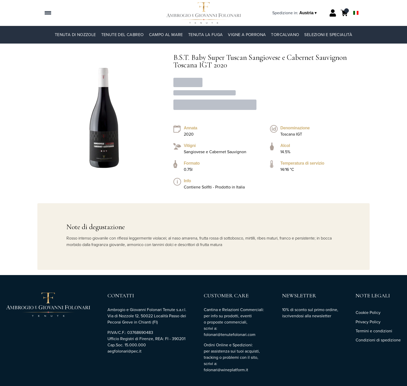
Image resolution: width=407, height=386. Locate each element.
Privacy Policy (368, 322)
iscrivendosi (293, 316)
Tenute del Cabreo (122, 35)
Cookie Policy (368, 312)
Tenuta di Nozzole (75, 35)
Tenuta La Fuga (205, 35)
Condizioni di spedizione (378, 340)
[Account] (332, 13)
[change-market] (295, 13)
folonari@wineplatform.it (226, 370)
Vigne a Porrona (247, 35)
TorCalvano (285, 35)
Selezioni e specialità (328, 35)
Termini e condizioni (374, 331)
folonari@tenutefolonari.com (229, 335)
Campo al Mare (166, 35)
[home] (203, 13)
